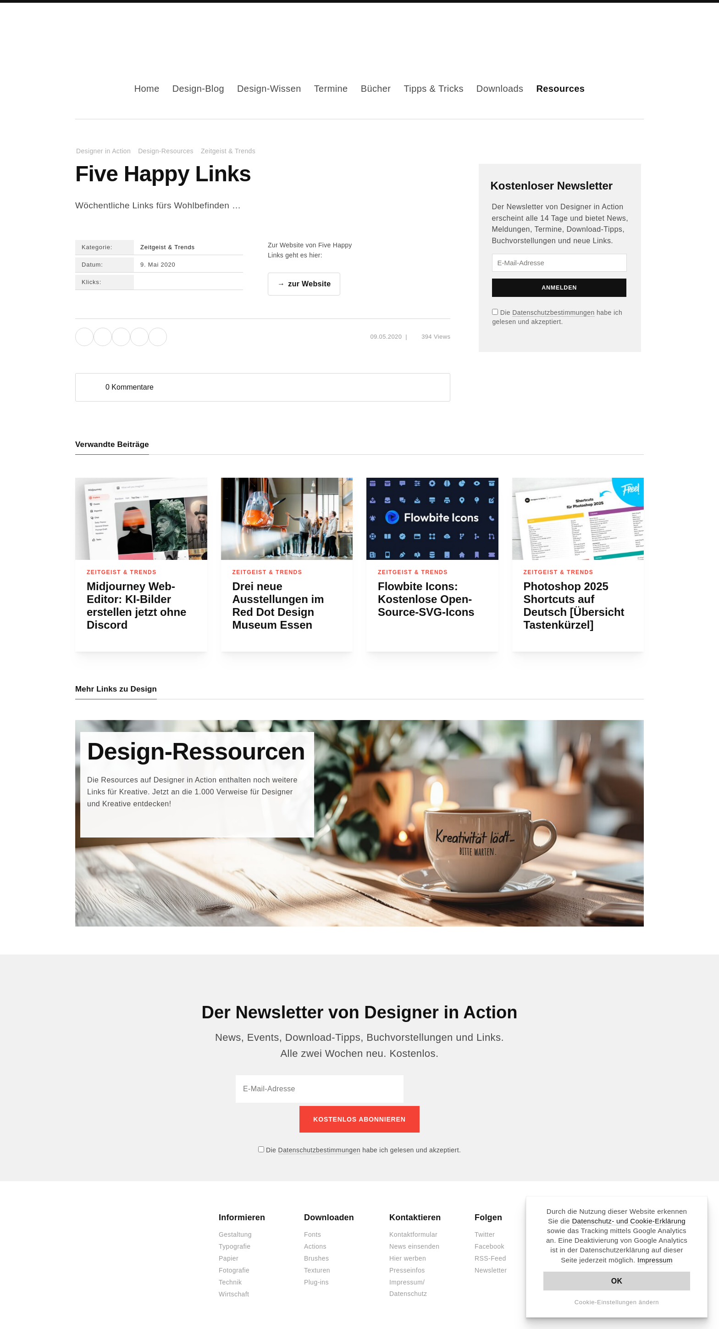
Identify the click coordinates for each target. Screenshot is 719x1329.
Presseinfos (407, 1268)
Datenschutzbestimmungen (553, 312)
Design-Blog (198, 89)
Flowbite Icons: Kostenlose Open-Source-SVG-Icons (426, 600)
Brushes (316, 1256)
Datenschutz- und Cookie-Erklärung (629, 1221)
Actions (315, 1244)
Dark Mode (621, 31)
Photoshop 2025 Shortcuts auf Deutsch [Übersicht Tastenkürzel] (574, 606)
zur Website (309, 284)
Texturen (317, 1268)
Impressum (655, 1260)
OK (617, 1281)
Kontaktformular (413, 1232)
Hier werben (407, 1256)
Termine (331, 89)
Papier (228, 1256)
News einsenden (414, 1244)
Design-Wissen (269, 89)
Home (147, 89)
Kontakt (607, 31)
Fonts (312, 1232)
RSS (592, 31)
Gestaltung (235, 1232)
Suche (636, 31)
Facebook (563, 31)
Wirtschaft (234, 1291)
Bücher (376, 89)
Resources (560, 89)
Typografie (235, 1244)
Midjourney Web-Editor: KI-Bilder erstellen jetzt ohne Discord (136, 606)
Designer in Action (123, 31)
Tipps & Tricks (433, 89)
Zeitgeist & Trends (228, 151)
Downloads (500, 89)
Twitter (485, 1232)
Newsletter (491, 1268)
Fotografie (234, 1268)
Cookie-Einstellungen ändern (617, 1302)
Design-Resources (166, 151)
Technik (230, 1280)
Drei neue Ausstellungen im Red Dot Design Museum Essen (278, 606)
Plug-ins (316, 1280)
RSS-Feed (490, 1256)
